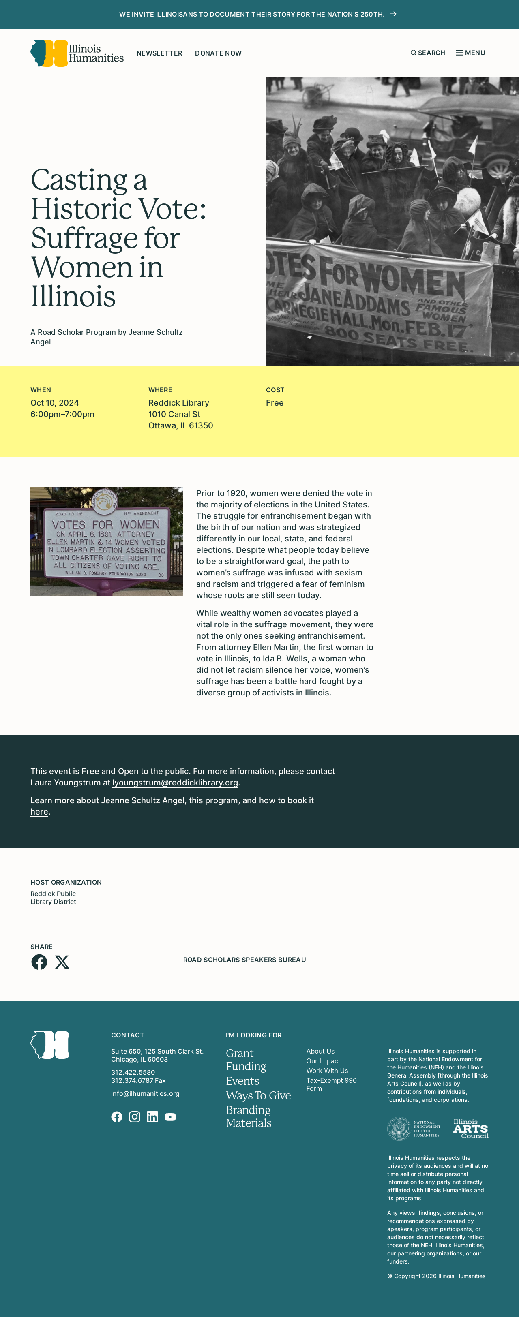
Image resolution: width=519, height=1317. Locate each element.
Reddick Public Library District (53, 897)
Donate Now (218, 53)
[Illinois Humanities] (77, 53)
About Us (321, 1051)
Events (243, 1081)
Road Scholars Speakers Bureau (244, 960)
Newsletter (159, 53)
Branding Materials (248, 1117)
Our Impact (324, 1061)
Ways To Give (258, 1095)
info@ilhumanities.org (145, 1093)
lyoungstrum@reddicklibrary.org (175, 782)
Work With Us (327, 1071)
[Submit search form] (413, 53)
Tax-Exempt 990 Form (332, 1084)
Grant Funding (246, 1060)
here (39, 812)
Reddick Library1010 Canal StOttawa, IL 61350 (180, 414)
